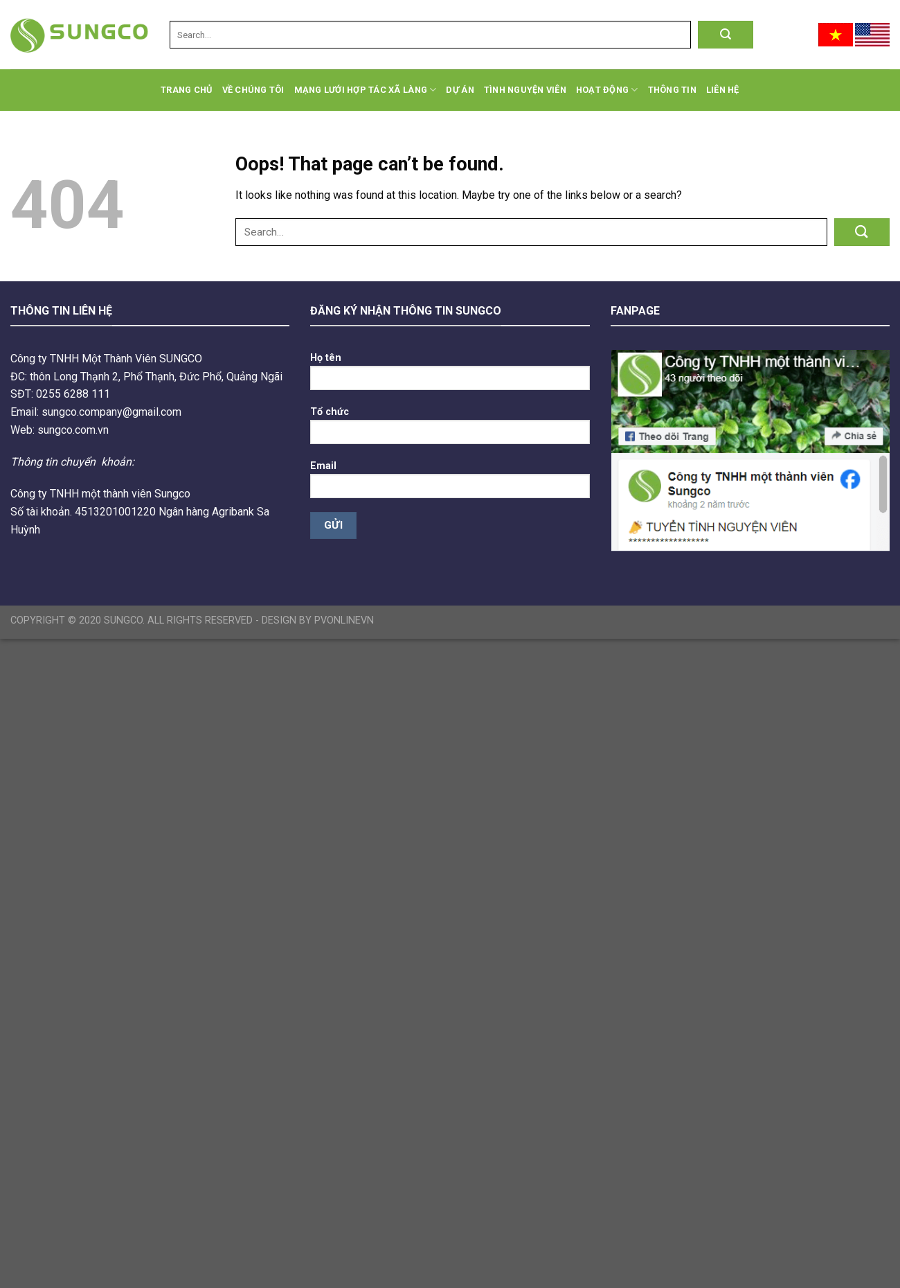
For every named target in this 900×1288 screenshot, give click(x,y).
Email (449, 484)
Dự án (460, 90)
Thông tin (672, 90)
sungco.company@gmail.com (111, 411)
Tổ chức (449, 430)
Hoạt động (607, 89)
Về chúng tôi (253, 90)
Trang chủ (186, 90)
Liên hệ (722, 90)
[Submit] (725, 34)
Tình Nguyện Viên (525, 90)
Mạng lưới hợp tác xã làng (365, 89)
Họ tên (449, 376)
